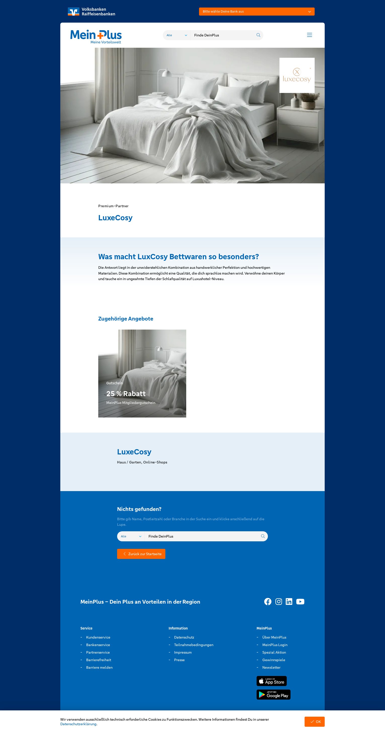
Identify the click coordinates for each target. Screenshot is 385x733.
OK (314, 721)
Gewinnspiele (273, 660)
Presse (179, 660)
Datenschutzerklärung (78, 724)
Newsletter (271, 667)
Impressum (183, 652)
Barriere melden (99, 667)
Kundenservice (98, 637)
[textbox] (257, 12)
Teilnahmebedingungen (193, 645)
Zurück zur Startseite (141, 554)
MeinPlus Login (274, 645)
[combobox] (257, 12)
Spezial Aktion (274, 652)
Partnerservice (98, 652)
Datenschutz (184, 637)
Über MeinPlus (274, 637)
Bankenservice (98, 645)
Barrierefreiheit (98, 660)
